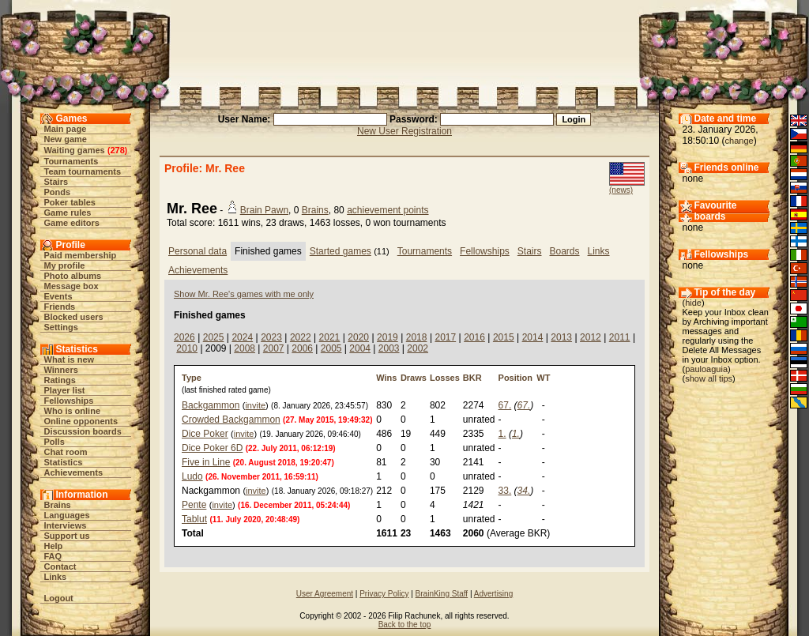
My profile (64, 265)
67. (505, 405)
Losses (445, 377)
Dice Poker (205, 433)
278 (117, 150)
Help (53, 546)
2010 (187, 348)
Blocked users (73, 317)
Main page (65, 129)
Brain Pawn (264, 210)
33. (505, 490)
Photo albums (73, 275)
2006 (302, 348)
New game (65, 139)
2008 (244, 348)
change (739, 140)
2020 (358, 337)
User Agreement (324, 593)
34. (524, 490)
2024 (242, 337)
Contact (60, 566)
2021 (330, 337)
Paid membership (80, 255)
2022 (300, 337)
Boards (565, 251)
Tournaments (71, 161)
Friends (60, 306)
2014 (533, 337)
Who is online (72, 411)
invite (255, 405)
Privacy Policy (383, 593)
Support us (67, 535)
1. (502, 433)
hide (693, 302)
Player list (64, 390)
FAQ (53, 556)
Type (191, 377)
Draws (414, 377)
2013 (561, 337)
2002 (417, 348)
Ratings (60, 380)
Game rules (68, 212)
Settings (61, 327)
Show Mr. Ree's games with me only (244, 294)
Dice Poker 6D (212, 447)
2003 (389, 348)
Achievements (73, 472)
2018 (416, 337)
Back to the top (404, 624)
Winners (61, 369)
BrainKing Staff (442, 593)
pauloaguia (706, 369)
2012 (590, 337)
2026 (184, 337)
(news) (621, 190)
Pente (194, 504)
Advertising (493, 593)
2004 (360, 348)
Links (55, 576)
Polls (54, 441)
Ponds (57, 192)
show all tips (708, 378)
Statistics (63, 462)
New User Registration (404, 131)
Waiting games (74, 150)
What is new (69, 359)
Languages (67, 515)
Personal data (197, 251)
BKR (472, 377)
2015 (503, 337)
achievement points (387, 210)
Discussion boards (83, 431)
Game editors (72, 223)
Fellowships (69, 400)
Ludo (192, 476)
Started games (340, 251)
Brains (57, 505)
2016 (474, 337)
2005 (331, 348)
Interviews (65, 525)
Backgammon (210, 405)
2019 (387, 337)
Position (515, 377)
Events (58, 296)
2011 (619, 337)
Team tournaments (83, 171)
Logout (58, 598)
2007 (273, 348)
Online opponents (81, 421)
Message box (71, 286)
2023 (271, 337)
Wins (386, 377)
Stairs (56, 181)
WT (543, 377)
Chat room (66, 452)
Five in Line (206, 462)
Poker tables (70, 202)
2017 (445, 337)
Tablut (194, 519)
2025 (213, 337)
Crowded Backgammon (231, 419)
